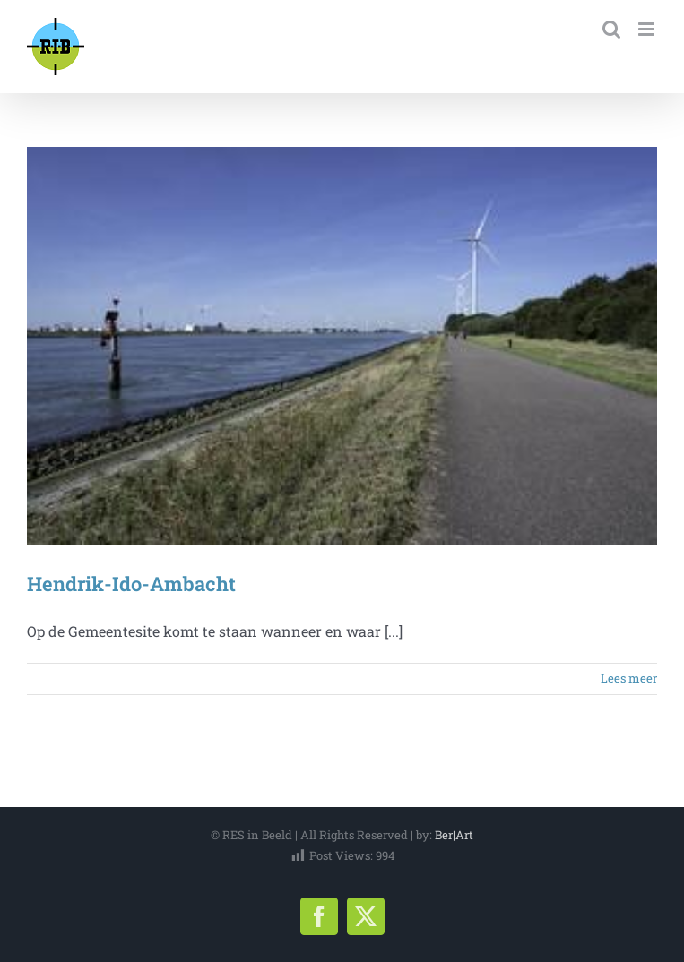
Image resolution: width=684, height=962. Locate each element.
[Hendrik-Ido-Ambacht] (342, 346)
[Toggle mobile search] (611, 29)
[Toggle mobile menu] (647, 29)
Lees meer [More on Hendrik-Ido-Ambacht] (629, 678)
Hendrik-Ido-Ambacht (131, 584)
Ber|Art (454, 835)
